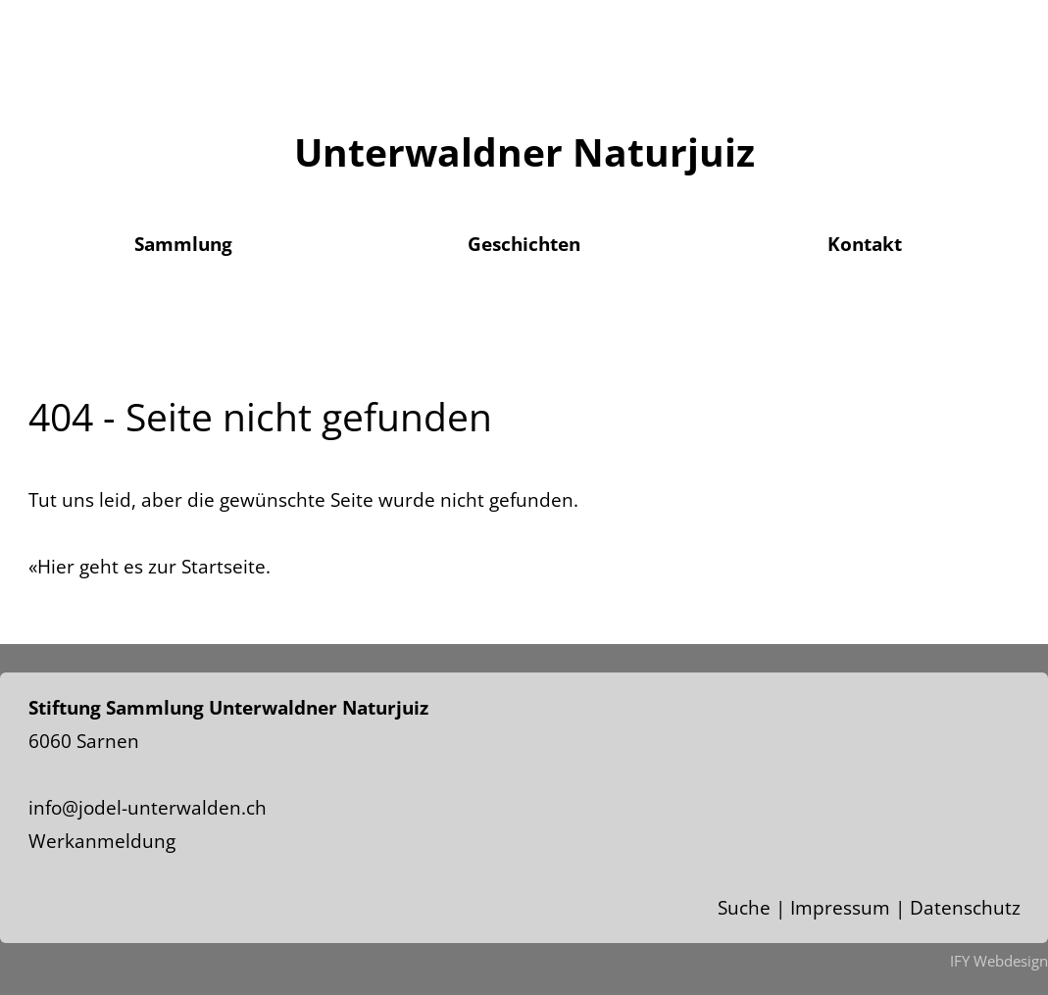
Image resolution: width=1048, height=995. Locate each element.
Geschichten (524, 244)
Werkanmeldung (101, 841)
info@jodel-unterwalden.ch (147, 808)
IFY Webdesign (999, 960)
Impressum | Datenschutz (905, 907)
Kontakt (864, 244)
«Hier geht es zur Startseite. (149, 566)
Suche (744, 907)
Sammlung (183, 244)
